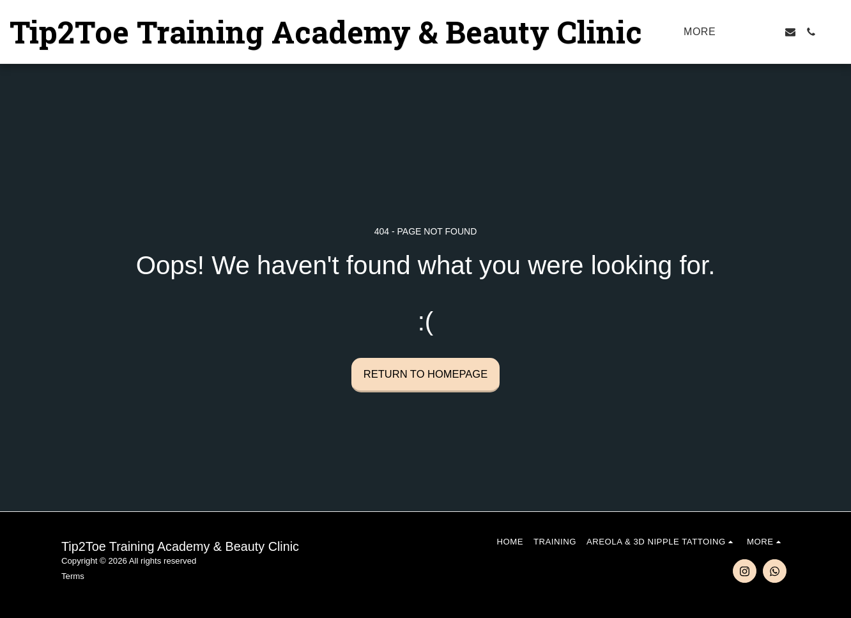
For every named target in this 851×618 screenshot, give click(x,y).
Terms (72, 576)
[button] (749, 32)
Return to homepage (425, 374)
